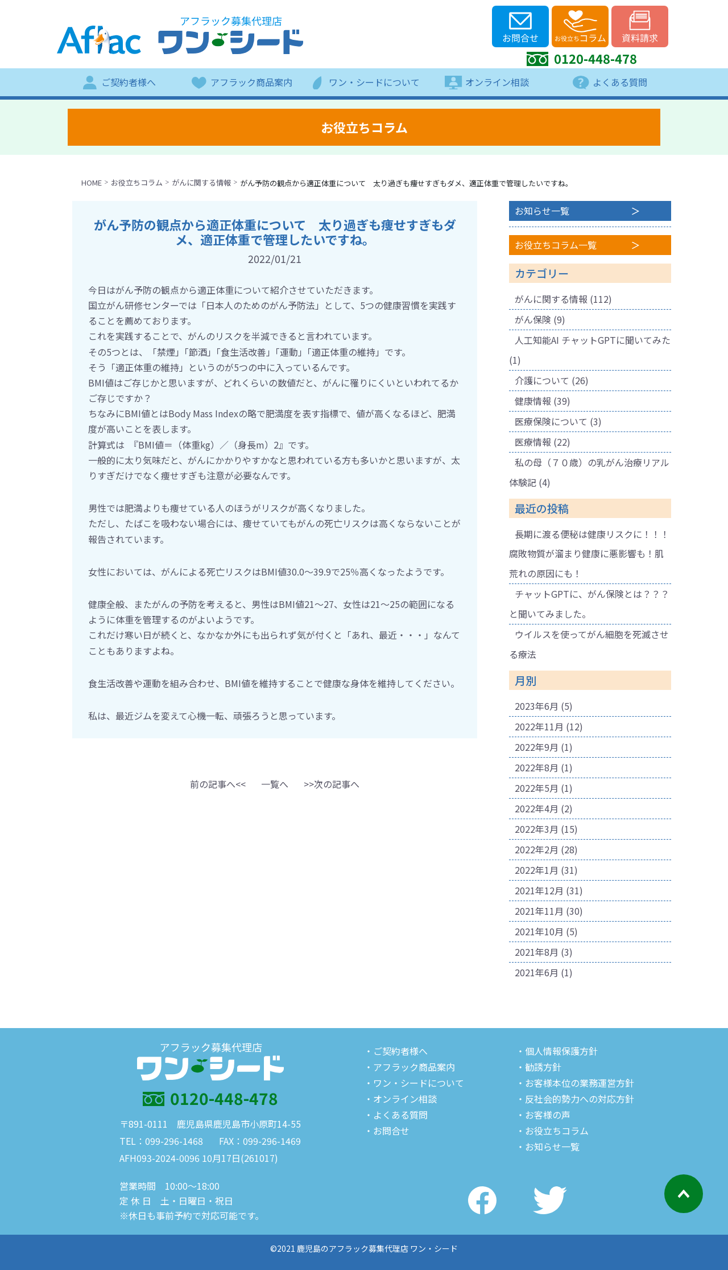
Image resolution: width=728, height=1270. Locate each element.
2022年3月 (537, 829)
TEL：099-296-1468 (161, 1141)
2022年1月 (537, 870)
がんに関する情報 (201, 182)
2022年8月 (537, 767)
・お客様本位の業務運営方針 (575, 1083)
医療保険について (551, 421)
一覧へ (274, 784)
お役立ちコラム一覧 (556, 245)
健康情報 (533, 401)
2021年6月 (537, 972)
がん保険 (533, 319)
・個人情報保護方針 (557, 1051)
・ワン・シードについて (414, 1083)
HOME (91, 182)
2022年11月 (539, 726)
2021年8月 (537, 952)
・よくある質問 (396, 1114)
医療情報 (533, 442)
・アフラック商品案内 (409, 1067)
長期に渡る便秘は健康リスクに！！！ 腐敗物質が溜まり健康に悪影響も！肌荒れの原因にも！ (594, 554)
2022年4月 (537, 808)
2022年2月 (537, 849)
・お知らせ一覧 (548, 1146)
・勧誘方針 (538, 1067)
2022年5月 (537, 788)
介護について (542, 380)
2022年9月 (537, 747)
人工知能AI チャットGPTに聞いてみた (593, 340)
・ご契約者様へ (396, 1051)
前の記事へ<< (218, 784)
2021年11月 (539, 911)
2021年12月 (539, 890)
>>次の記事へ (331, 784)
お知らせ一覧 (542, 210)
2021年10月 (539, 931)
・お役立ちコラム (552, 1130)
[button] (217, 783)
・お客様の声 (543, 1114)
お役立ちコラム (137, 182)
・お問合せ (387, 1130)
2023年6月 (537, 706)
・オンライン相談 (400, 1098)
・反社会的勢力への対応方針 (575, 1098)
